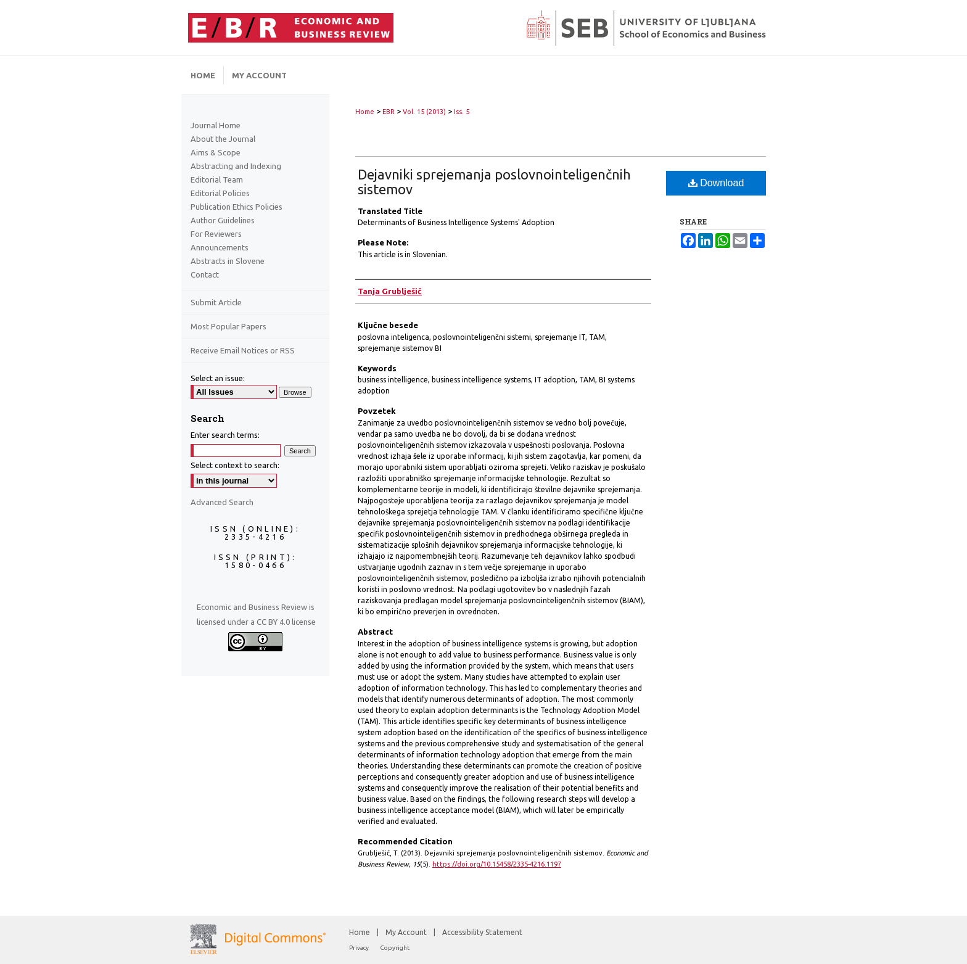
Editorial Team (217, 179)
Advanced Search (222, 502)
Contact (205, 274)
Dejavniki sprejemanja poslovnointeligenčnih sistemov (494, 182)
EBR (388, 111)
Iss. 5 (461, 111)
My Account (407, 932)
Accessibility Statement (482, 932)
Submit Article (216, 302)
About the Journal (223, 138)
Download (716, 183)
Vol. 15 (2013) (424, 111)
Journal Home (216, 125)
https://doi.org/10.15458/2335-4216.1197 (496, 864)
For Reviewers (216, 233)
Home (364, 111)
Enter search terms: (225, 435)
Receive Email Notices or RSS (243, 350)
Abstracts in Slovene (228, 261)
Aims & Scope (216, 152)
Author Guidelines (223, 220)
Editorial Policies (220, 193)
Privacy (359, 947)
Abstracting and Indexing (236, 166)
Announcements (220, 247)
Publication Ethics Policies (236, 206)
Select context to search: (235, 465)
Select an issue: (218, 378)
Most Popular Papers (228, 326)
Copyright (394, 947)
